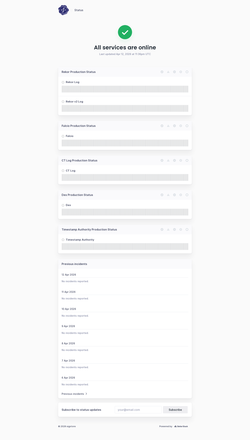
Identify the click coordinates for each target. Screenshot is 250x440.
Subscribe (175, 409)
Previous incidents (75, 393)
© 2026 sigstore (67, 426)
